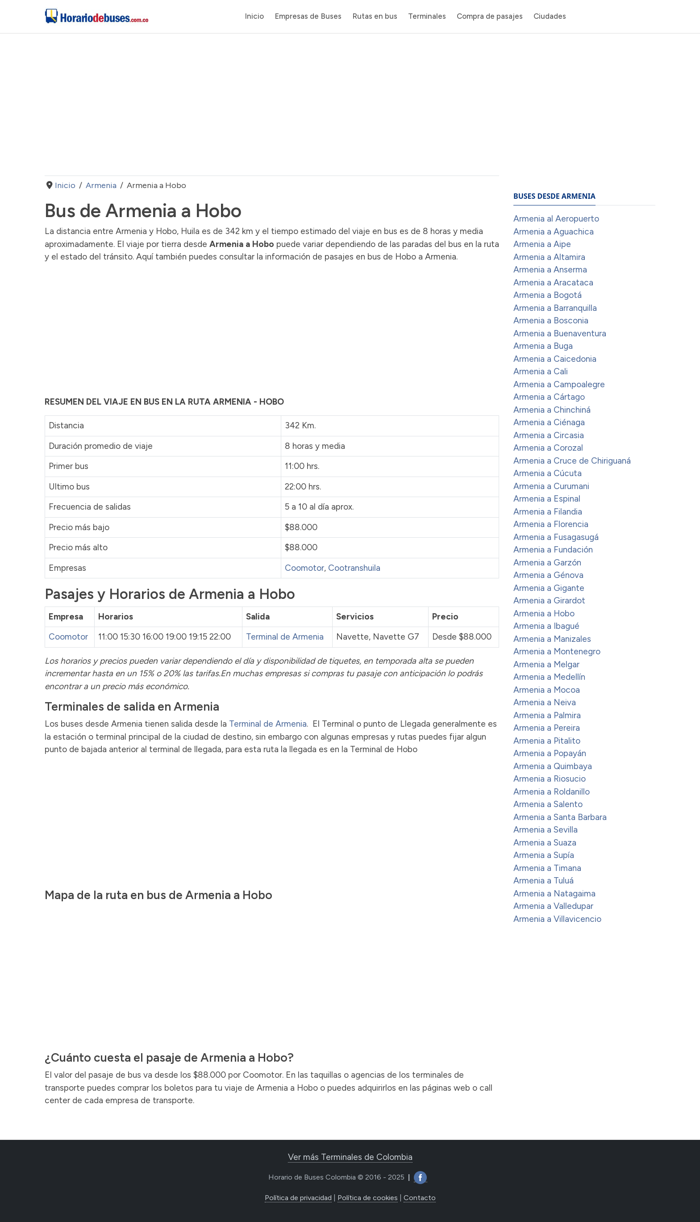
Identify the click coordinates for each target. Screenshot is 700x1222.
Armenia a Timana (547, 868)
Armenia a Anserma (550, 269)
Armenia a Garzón (547, 562)
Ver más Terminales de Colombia (350, 1157)
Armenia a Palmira (547, 715)
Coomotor (304, 568)
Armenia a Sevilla (545, 829)
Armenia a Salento (548, 804)
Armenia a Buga (543, 346)
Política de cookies (368, 1197)
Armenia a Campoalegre (559, 384)
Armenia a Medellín (549, 677)
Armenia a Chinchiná (552, 410)
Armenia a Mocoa (546, 690)
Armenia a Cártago (549, 397)
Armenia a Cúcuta (547, 473)
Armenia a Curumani (551, 486)
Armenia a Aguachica (553, 231)
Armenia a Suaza (544, 842)
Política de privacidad (298, 1197)
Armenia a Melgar (546, 664)
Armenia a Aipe (542, 244)
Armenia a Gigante (548, 588)
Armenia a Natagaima (554, 893)
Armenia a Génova (548, 575)
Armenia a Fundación (553, 549)
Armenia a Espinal (546, 499)
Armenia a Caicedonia (554, 359)
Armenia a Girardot (549, 600)
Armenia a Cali (540, 371)
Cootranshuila (354, 568)
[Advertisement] (272, 104)
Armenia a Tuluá (543, 880)
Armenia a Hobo (544, 613)
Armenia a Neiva (544, 702)
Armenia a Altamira (549, 257)
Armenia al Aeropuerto (556, 218)
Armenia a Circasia (548, 435)
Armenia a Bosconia (550, 320)
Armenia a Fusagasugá (556, 537)
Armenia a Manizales (552, 639)
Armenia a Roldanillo (551, 792)
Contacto (420, 1197)
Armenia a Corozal (548, 448)
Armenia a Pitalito (546, 741)
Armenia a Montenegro (556, 651)
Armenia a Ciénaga (549, 422)
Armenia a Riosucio (549, 779)
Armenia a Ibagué (546, 626)
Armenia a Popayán (549, 753)
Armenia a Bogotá (547, 295)
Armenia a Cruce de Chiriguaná (572, 461)
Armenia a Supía (543, 855)
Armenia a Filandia (547, 511)
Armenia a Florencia (550, 524)
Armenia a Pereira (546, 728)
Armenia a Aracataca (553, 282)
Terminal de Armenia (285, 637)
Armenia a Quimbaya (552, 766)
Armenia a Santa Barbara (560, 817)
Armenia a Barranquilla (555, 308)
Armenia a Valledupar (553, 906)
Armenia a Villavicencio (557, 919)
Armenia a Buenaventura (559, 333)
